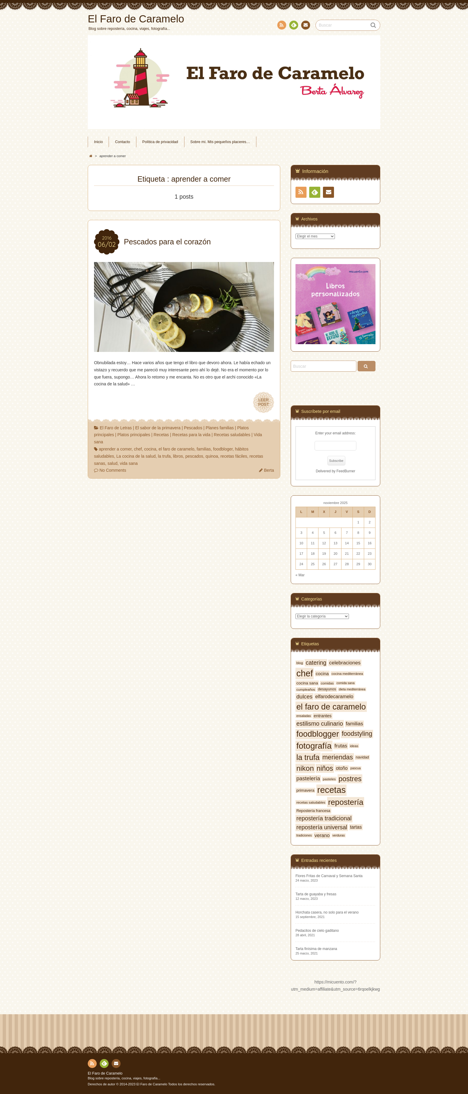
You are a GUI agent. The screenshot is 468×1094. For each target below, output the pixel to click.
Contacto (305, 26)
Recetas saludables (232, 434)
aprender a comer (115, 449)
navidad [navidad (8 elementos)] (362, 757)
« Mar (299, 575)
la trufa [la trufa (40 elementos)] (308, 757)
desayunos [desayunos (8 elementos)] (327, 689)
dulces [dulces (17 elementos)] (304, 696)
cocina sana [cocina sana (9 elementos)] (307, 683)
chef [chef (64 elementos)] (304, 673)
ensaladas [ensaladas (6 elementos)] (303, 716)
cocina (150, 449)
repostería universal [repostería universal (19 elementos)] (321, 827)
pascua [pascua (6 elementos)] (355, 768)
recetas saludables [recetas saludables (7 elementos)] (310, 802)
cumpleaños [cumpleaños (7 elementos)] (305, 689)
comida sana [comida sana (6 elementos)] (345, 683)
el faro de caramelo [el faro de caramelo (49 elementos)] (331, 706)
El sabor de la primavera (158, 427)
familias (204, 449)
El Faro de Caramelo (105, 1073)
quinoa (212, 456)
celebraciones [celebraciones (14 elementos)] (345, 663)
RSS (281, 26)
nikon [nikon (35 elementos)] (305, 768)
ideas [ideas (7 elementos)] (354, 746)
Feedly (293, 26)
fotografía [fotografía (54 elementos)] (314, 745)
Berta (269, 470)
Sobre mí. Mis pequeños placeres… (220, 142)
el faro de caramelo (176, 449)
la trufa (164, 456)
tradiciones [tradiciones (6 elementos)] (304, 835)
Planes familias (220, 427)
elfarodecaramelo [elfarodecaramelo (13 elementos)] (334, 696)
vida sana (129, 463)
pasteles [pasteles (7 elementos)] (329, 779)
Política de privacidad (160, 142)
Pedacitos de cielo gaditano (317, 930)
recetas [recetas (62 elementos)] (331, 790)
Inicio (98, 142)
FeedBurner (345, 471)
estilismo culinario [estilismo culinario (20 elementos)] (319, 723)
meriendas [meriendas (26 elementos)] (337, 757)
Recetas (161, 434)
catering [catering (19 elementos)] (316, 662)
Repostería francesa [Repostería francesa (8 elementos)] (313, 811)
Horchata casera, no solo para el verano (327, 912)
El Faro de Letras (116, 427)
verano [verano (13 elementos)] (322, 835)
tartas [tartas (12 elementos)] (356, 827)
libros (178, 456)
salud (112, 463)
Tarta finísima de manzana (316, 949)
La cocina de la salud (136, 456)
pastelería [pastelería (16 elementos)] (308, 779)
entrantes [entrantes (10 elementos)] (323, 715)
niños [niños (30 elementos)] (325, 768)
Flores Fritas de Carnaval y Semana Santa (329, 876)
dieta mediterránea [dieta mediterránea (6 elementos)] (352, 689)
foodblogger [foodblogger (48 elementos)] (317, 734)
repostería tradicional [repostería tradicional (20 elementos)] (324, 818)
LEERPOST (263, 402)
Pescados (193, 427)
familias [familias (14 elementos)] (354, 724)
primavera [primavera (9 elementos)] (305, 790)
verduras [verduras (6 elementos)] (338, 835)
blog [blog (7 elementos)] (299, 663)
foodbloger (223, 449)
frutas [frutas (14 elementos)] (340, 746)
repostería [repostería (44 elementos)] (345, 802)
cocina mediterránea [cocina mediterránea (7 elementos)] (347, 673)
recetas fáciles (233, 456)
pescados (194, 456)
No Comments (112, 470)
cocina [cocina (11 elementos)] (322, 673)
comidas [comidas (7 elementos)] (327, 683)
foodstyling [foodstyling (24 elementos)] (357, 733)
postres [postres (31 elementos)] (349, 779)
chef (138, 449)
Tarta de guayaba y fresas (315, 894)
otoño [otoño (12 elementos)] (341, 768)
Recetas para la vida (191, 434)
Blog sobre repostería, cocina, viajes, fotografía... (124, 1078)
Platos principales (133, 434)
